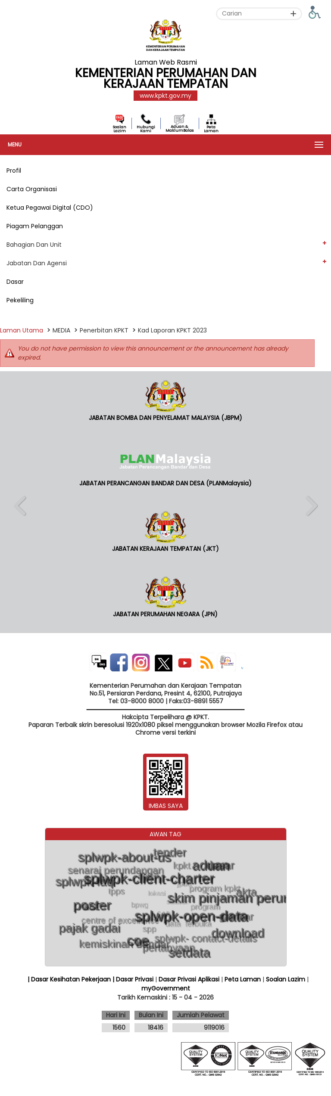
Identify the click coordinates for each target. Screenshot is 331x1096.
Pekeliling (20, 300)
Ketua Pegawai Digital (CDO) (49, 207)
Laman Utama (21, 330)
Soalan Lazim (119, 129)
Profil (13, 170)
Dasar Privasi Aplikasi (189, 979)
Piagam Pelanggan (34, 226)
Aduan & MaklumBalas (180, 128)
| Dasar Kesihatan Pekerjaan (70, 979)
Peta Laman (211, 129)
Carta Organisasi (31, 189)
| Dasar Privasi (132, 979)
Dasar (15, 281)
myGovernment (165, 988)
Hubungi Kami (146, 129)
